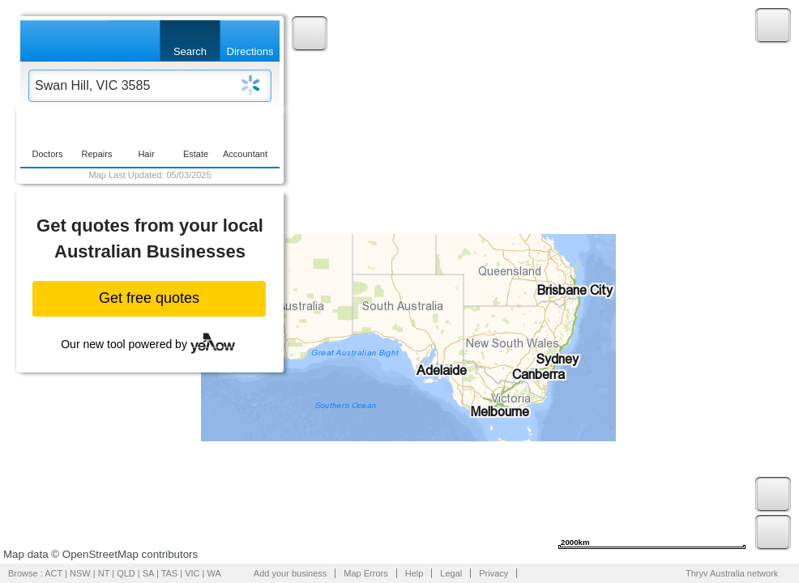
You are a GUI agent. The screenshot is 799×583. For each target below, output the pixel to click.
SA (148, 573)
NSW (80, 573)
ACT (53, 573)
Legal (451, 573)
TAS (169, 573)
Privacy (493, 573)
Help (414, 573)
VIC (192, 573)
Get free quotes (149, 298)
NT (103, 573)
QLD (126, 573)
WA (214, 573)
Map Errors (365, 573)
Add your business (290, 573)
